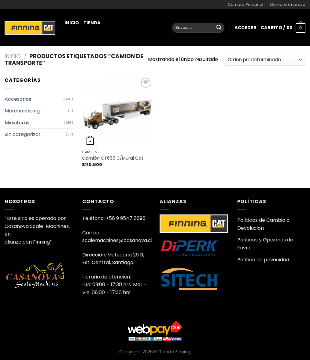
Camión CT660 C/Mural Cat (112, 158)
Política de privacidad (263, 259)
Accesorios (18, 99)
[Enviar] (219, 28)
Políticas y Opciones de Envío (265, 243)
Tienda (92, 23)
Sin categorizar (23, 134)
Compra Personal (245, 4)
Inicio (72, 23)
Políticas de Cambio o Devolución (263, 224)
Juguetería (81, 103)
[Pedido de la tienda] (264, 60)
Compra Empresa (287, 4)
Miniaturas (83, 50)
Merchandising (88, 77)
